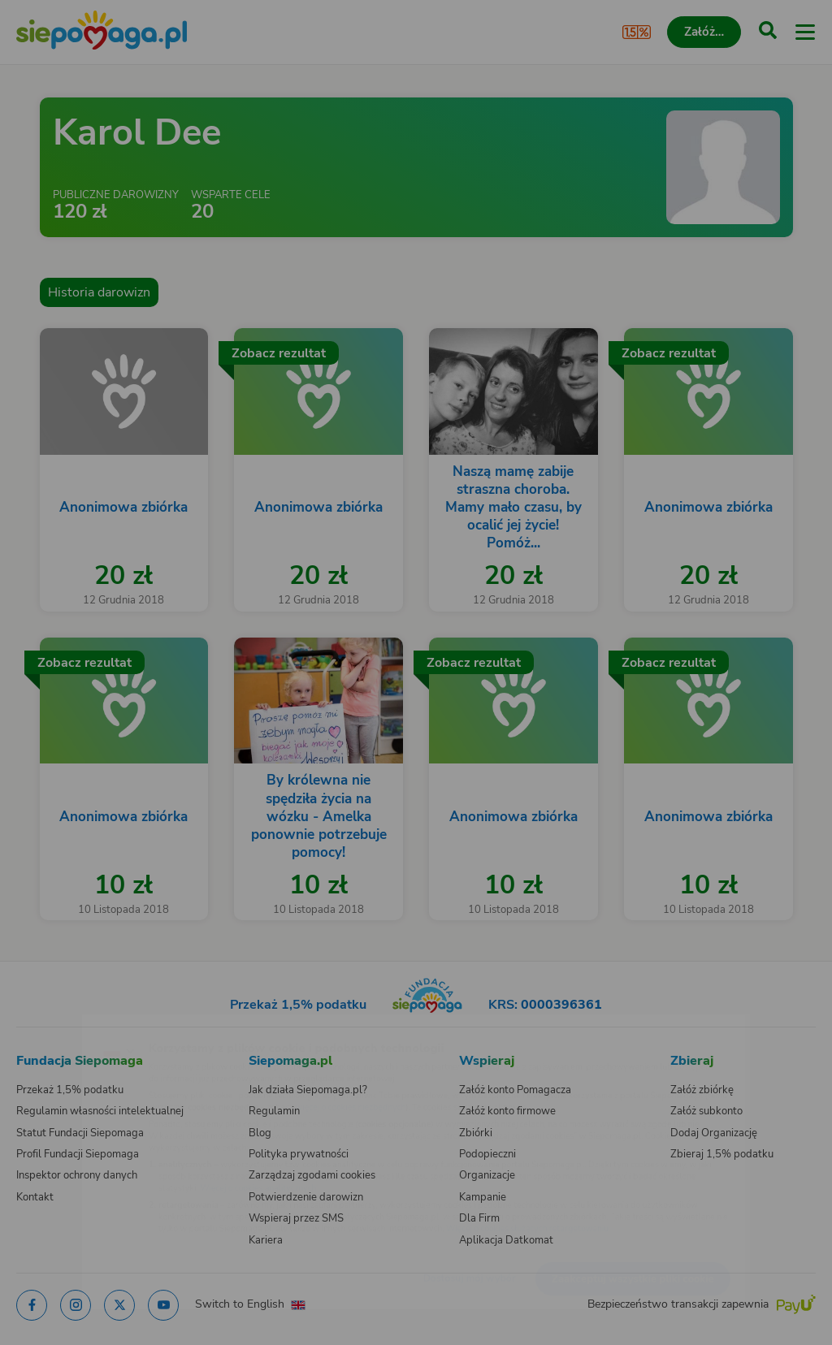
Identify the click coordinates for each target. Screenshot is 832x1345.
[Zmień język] (45, 1024)
